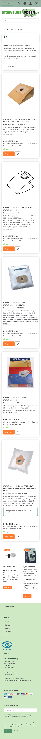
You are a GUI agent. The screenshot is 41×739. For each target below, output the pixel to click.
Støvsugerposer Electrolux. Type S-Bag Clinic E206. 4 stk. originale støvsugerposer (30, 571)
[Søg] (38, 20)
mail (17, 58)
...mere (9, 324)
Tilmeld (8, 731)
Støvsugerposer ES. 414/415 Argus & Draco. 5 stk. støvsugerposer (19, 120)
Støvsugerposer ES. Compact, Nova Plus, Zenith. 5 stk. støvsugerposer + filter (19, 488)
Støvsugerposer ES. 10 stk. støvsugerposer (14, 398)
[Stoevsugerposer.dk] (20, 12)
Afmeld (16, 731)
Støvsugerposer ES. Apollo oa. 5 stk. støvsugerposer (19, 208)
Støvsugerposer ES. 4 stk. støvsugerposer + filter (14, 303)
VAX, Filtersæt (9, 567)
